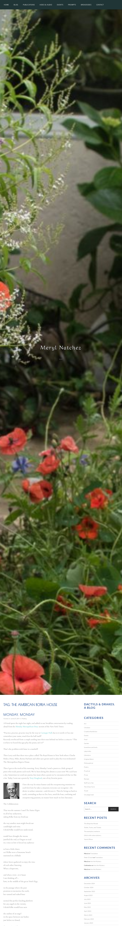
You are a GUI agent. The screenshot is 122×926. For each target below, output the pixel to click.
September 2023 (89, 891)
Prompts (72, 4)
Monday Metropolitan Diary (27, 726)
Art (85, 724)
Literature (87, 755)
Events (60, 4)
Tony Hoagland (36, 778)
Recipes (86, 779)
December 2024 (89, 883)
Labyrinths (87, 751)
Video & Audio (46, 4)
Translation (94, 853)
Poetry (24, 719)
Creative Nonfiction (90, 731)
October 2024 (88, 887)
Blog (16, 4)
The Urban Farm (89, 787)
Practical (87, 771)
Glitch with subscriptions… (93, 835)
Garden (86, 743)
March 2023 (88, 915)
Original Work (89, 759)
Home (6, 4)
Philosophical (88, 763)
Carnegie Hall (46, 733)
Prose (86, 775)
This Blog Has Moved (91, 823)
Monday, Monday (19, 714)
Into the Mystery (95, 861)
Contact (100, 4)
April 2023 (87, 911)
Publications (29, 4)
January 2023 (88, 923)
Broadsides (86, 4)
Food (85, 739)
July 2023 (87, 899)
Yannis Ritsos (88, 839)
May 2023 (87, 907)
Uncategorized (89, 795)
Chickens (87, 727)
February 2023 (89, 919)
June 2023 (87, 903)
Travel (86, 791)
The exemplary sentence (92, 831)
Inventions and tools (90, 747)
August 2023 (88, 895)
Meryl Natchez (61, 347)
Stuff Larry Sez (89, 783)
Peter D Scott (88, 857)
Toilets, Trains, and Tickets (92, 827)
